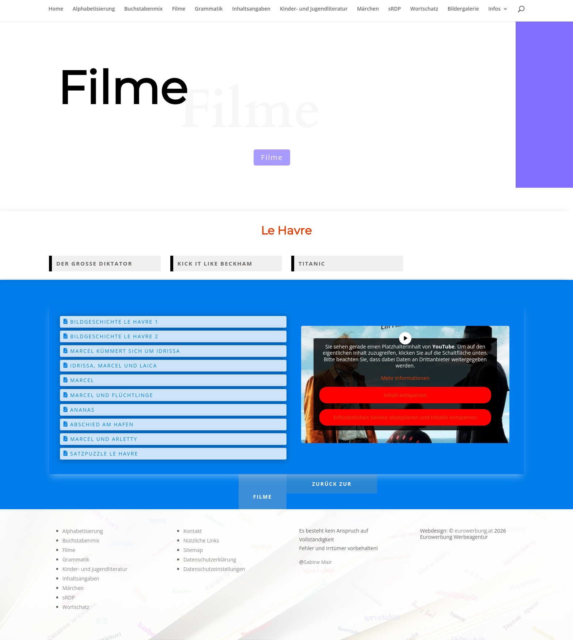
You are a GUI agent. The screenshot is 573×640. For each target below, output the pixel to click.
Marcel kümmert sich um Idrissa (125, 350)
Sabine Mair (318, 562)
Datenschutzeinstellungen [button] (214, 568)
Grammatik (209, 9)
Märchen (368, 9)
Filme (179, 9)
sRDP (394, 9)
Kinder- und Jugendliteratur (314, 9)
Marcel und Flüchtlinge (111, 395)
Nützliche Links (201, 540)
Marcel (82, 380)
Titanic (312, 263)
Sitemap (193, 549)
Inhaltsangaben (251, 9)
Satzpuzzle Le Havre (104, 453)
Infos (494, 9)
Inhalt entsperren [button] (405, 395)
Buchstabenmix (143, 9)
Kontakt (192, 530)
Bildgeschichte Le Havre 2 (114, 336)
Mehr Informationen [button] (405, 377)
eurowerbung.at (474, 530)
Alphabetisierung (94, 9)
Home (56, 9)
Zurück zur (332, 483)
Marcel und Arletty (103, 438)
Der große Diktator (94, 263)
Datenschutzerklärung (209, 559)
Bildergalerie (463, 9)
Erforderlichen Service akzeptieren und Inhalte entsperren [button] (405, 417)
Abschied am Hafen (102, 424)
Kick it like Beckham (215, 263)
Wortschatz (424, 9)
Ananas (82, 409)
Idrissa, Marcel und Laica (113, 365)
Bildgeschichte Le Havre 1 (114, 321)
